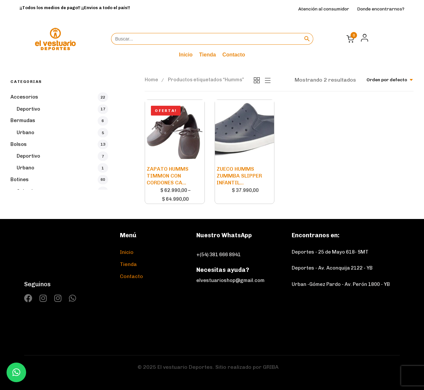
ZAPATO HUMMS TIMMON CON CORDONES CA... (167, 176)
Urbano (25, 132)
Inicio (186, 54)
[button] (362, 38)
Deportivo (28, 109)
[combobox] (390, 79)
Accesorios (24, 97)
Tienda (207, 54)
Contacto (233, 54)
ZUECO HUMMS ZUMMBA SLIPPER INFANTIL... (239, 176)
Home (151, 80)
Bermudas (22, 120)
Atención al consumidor (323, 9)
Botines (19, 179)
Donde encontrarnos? (380, 9)
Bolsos (18, 144)
